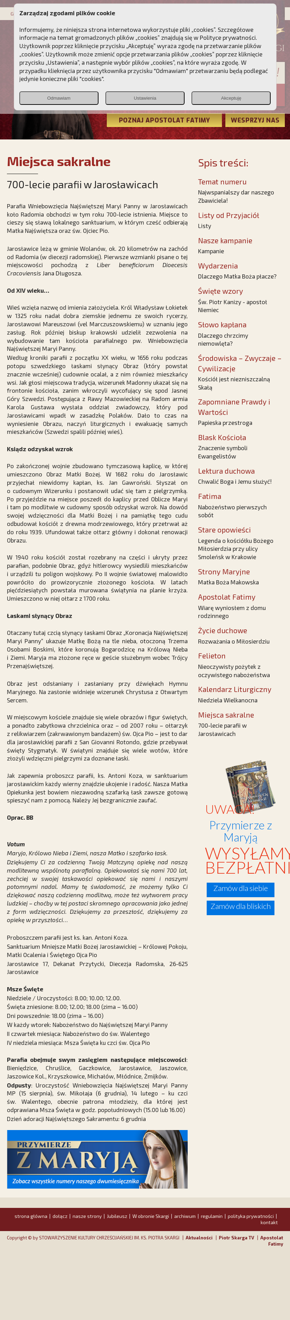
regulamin (212, 1216)
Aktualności (199, 1237)
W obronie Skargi (150, 1216)
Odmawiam (58, 98)
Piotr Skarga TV (236, 1237)
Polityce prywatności (228, 37)
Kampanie (211, 250)
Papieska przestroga (225, 422)
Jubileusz (117, 1216)
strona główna (31, 1216)
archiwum (185, 1216)
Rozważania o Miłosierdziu (234, 641)
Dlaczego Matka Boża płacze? (237, 276)
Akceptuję (231, 98)
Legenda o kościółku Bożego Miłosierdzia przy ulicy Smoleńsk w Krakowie (235, 549)
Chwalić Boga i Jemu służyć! (235, 481)
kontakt (269, 1222)
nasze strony (87, 1216)
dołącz (60, 1216)
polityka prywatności (251, 1216)
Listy (204, 225)
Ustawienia (145, 98)
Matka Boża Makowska (228, 582)
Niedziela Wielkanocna (228, 700)
